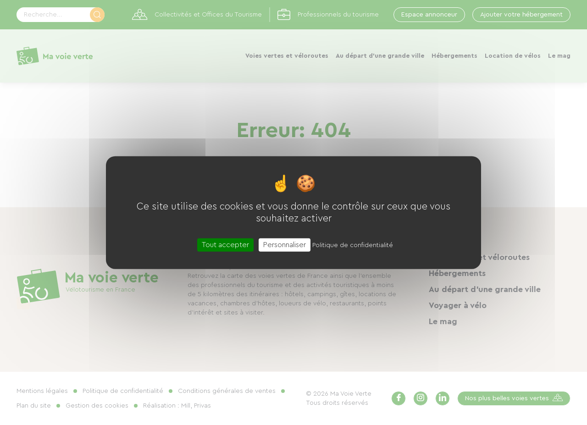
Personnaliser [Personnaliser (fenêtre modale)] (284, 244)
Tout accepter (225, 244)
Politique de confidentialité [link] (352, 245)
